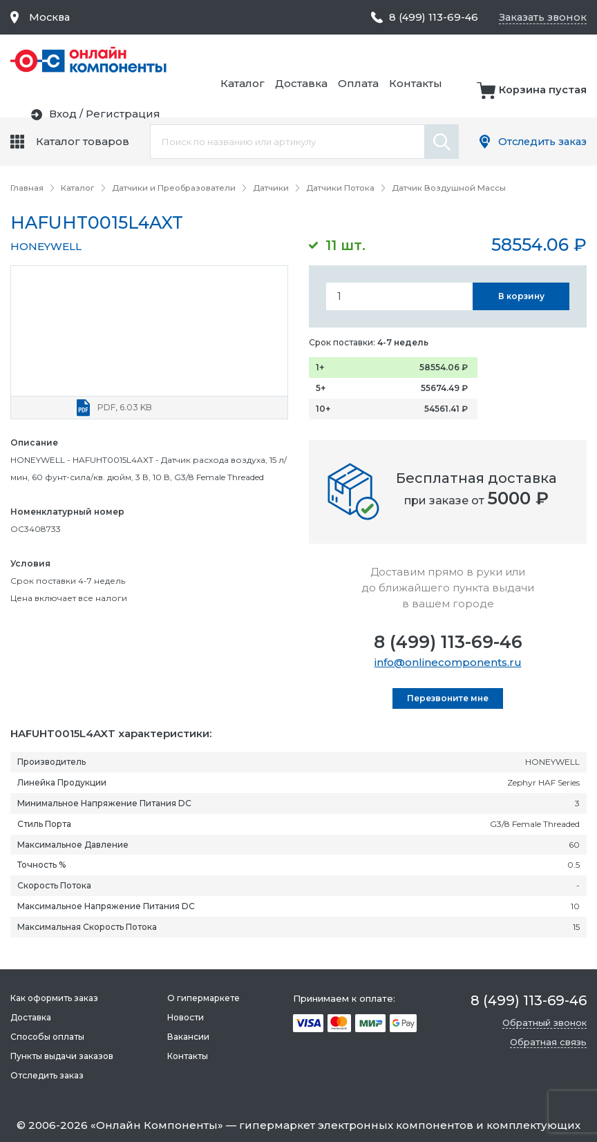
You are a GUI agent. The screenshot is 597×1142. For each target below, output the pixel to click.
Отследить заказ (540, 141)
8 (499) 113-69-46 (448, 641)
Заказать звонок (541, 16)
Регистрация (549, 98)
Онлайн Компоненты (157, 1125)
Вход (489, 98)
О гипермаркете (203, 998)
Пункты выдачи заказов (61, 1056)
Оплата (502, 59)
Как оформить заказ (54, 998)
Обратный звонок (544, 1022)
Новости (185, 1017)
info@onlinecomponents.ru (448, 661)
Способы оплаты (47, 1036)
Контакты (560, 59)
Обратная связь (548, 1041)
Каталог (387, 59)
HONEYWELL (46, 245)
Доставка (445, 59)
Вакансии (188, 1036)
